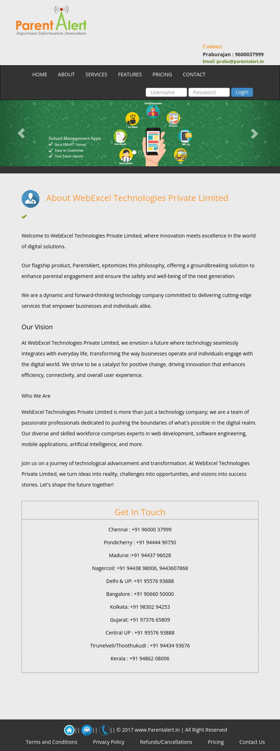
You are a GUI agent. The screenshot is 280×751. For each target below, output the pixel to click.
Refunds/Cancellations (166, 741)
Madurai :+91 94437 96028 (140, 555)
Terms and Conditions (51, 741)
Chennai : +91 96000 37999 (140, 529)
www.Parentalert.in (157, 729)
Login (242, 92)
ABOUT (66, 74)
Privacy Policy (108, 741)
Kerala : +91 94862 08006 (140, 658)
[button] (21, 133)
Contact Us (252, 741)
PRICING (162, 74)
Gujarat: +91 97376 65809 (140, 619)
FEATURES (130, 74)
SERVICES (96, 74)
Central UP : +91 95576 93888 (140, 632)
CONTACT (194, 74)
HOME (39, 74)
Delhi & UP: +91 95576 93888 (140, 581)
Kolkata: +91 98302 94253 (140, 606)
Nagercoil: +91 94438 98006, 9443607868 (140, 568)
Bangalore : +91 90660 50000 (140, 593)
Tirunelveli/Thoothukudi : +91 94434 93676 (140, 645)
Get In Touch (140, 512)
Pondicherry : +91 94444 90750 (140, 542)
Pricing (216, 741)
